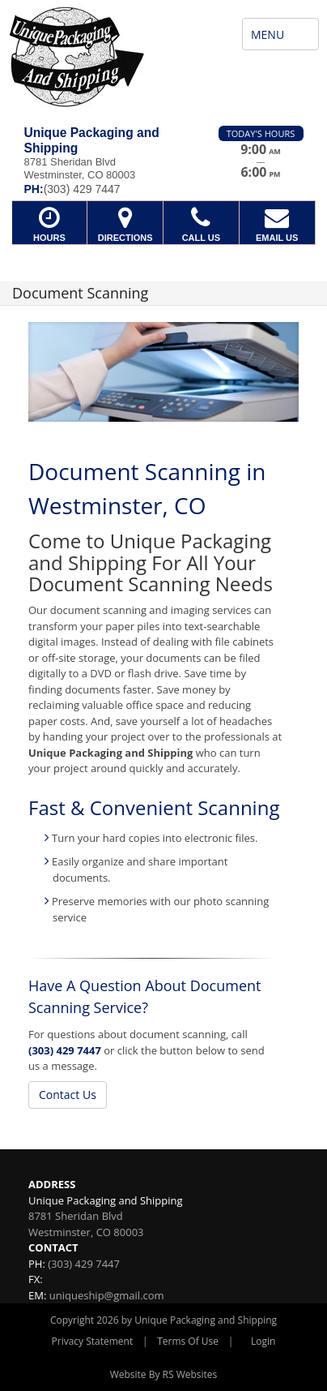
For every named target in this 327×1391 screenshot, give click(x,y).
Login (263, 1341)
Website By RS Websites (164, 1374)
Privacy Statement (93, 1341)
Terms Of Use (188, 1341)
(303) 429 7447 (64, 1050)
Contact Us (67, 1094)
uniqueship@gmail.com (106, 1295)
